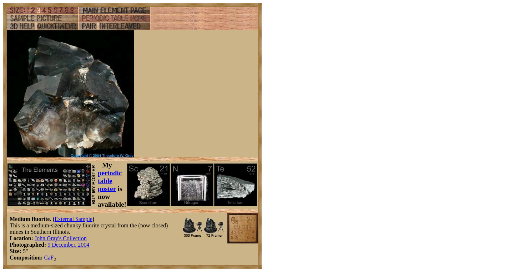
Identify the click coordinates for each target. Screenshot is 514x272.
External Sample (73, 219)
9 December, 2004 (68, 245)
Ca (47, 258)
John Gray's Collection (61, 238)
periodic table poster (110, 180)
